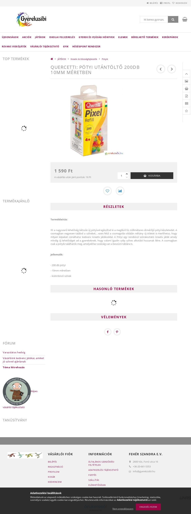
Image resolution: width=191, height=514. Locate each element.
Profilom (53, 471)
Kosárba (154, 175)
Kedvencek (179, 3)
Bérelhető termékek (144, 37)
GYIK (66, 46)
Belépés (145, 3)
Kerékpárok (170, 37)
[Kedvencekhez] (107, 190)
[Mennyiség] (121, 175)
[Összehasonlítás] (120, 190)
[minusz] (127, 177)
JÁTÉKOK (40, 37)
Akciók (26, 37)
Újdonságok (10, 37)
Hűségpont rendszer (86, 46)
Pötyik (105, 59)
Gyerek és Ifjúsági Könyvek (97, 37)
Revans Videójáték (14, 46)
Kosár (51, 476)
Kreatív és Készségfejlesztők (84, 59)
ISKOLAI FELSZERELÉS (62, 37)
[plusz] (127, 174)
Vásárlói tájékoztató (44, 46)
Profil (161, 3)
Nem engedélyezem (122, 508)
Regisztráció (55, 466)
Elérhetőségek (97, 485)
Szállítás (93, 480)
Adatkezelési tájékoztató (103, 470)
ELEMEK (123, 37)
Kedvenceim (55, 481)
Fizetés (92, 475)
